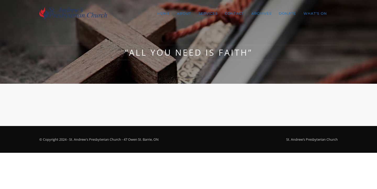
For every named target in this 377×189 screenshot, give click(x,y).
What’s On (315, 13)
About (184, 13)
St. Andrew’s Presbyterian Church (312, 139)
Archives (261, 13)
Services (208, 13)
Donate (287, 13)
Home (163, 13)
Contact (234, 13)
